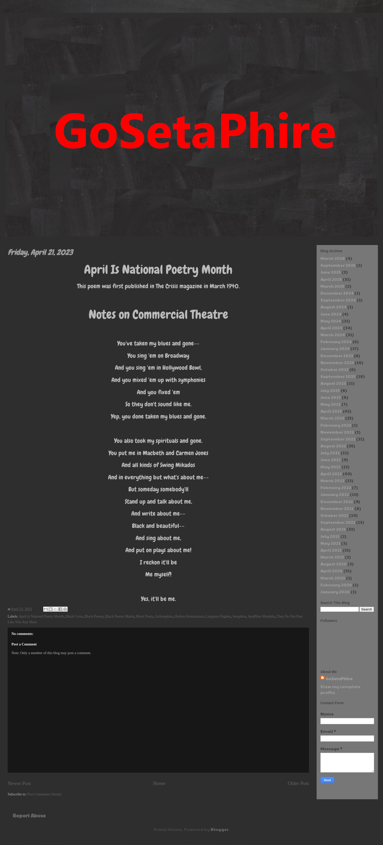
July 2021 (330, 536)
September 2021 (337, 522)
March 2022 (332, 480)
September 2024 (338, 300)
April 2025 (331, 279)
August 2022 (333, 446)
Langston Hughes (218, 616)
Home (159, 783)
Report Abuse (29, 815)
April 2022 (331, 474)
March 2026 (332, 258)
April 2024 (331, 328)
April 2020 (331, 571)
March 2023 (332, 418)
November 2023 (337, 362)
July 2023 (330, 390)
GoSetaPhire (339, 678)
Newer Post (19, 783)
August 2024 (333, 307)
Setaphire (239, 616)
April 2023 (331, 411)
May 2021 (330, 543)
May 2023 (330, 404)
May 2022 (330, 467)
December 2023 (336, 355)
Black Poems (94, 616)
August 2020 (333, 564)
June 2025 (330, 272)
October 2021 (334, 515)
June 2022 (330, 459)
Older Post (298, 783)
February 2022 (335, 487)
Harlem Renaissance (189, 616)
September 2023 (337, 376)
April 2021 (331, 550)
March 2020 (332, 578)
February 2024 (336, 341)
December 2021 (336, 501)
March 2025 (332, 286)
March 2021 (332, 557)
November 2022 (337, 432)
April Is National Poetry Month (41, 616)
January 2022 (334, 494)
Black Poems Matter (119, 616)
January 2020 (335, 592)
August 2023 (333, 383)
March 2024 (332, 335)
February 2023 (335, 425)
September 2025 (337, 265)
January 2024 (335, 348)
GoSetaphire (164, 616)
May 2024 (330, 321)
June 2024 (330, 314)
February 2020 (336, 585)
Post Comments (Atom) (44, 794)
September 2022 (337, 439)
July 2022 (330, 453)
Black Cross (74, 616)
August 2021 (333, 529)
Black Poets (144, 616)
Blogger (219, 829)
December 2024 (337, 293)
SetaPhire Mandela (261, 616)
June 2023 (330, 397)
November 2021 (337, 508)
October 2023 (334, 369)
